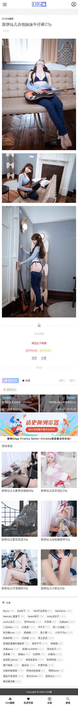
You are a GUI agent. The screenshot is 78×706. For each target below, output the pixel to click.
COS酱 (48, 691)
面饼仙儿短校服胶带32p (55, 539)
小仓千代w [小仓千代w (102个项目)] (64, 632)
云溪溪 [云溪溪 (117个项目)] (28, 627)
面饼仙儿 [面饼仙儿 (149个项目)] (53, 676)
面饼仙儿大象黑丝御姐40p (17, 490)
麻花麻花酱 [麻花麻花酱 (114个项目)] (12, 681)
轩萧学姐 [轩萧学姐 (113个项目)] (46, 665)
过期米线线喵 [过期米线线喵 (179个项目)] (13, 670)
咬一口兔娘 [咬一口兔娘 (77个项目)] (61, 627)
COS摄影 (8, 18)
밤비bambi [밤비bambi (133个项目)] (32, 621)
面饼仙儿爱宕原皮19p (15, 539)
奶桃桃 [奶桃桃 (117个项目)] (30, 632)
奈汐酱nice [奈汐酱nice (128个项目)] (12, 632)
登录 (34, 357)
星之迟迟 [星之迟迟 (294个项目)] (46, 637)
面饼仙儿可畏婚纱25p (15, 588)
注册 (43, 357)
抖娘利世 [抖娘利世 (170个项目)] (11, 637)
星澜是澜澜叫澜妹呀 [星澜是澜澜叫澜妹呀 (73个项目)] (16, 643)
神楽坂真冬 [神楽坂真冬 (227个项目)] (35, 659)
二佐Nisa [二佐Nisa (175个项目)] (10, 627)
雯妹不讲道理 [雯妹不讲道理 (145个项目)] (13, 676)
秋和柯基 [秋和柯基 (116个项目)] (54, 659)
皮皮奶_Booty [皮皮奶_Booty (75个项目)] (13, 659)
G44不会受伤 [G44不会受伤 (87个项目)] (42, 610)
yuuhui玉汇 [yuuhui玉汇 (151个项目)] (12, 621)
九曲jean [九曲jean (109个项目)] (67, 621)
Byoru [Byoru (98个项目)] (8, 610)
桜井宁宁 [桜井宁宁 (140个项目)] (40, 643)
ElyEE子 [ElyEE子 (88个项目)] (23, 610)
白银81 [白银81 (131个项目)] (55, 654)
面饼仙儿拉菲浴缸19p (54, 490)
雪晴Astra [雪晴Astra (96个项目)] (55, 670)
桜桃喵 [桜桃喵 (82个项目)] (57, 643)
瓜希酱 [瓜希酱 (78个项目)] (9, 654)
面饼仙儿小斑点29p (53, 588)
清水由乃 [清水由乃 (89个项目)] (54, 648)
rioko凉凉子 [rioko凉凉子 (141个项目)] (56, 616)
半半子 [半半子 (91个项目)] (44, 627)
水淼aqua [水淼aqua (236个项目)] (11, 648)
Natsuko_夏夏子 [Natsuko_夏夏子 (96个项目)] (14, 616)
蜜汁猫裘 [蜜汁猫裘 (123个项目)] (11, 665)
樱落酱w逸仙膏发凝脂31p (62, 402)
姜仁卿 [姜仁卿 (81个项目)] (46, 632)
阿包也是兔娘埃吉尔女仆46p (17, 402)
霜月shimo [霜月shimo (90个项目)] (34, 676)
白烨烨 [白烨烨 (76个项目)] (39, 654)
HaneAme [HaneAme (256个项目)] (63, 610)
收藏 (26, 380)
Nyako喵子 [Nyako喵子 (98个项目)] (36, 616)
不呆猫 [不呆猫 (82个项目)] (50, 621)
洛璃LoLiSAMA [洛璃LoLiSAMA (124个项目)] (33, 648)
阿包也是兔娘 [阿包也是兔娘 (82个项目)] (35, 670)
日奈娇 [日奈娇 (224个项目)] (28, 637)
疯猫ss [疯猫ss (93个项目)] (24, 654)
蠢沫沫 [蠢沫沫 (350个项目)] (28, 665)
